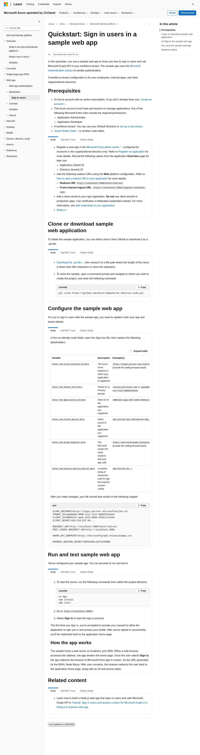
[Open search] (193, 4)
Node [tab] (53, 139)
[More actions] (149, 24)
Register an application (132, 151)
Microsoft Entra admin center (102, 147)
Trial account (187, 13)
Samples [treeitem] (13, 62)
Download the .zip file (69, 262)
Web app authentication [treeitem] (21, 86)
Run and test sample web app (176, 45)
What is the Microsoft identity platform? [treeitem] (23, 49)
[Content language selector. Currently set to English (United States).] (19, 749)
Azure (52, 24)
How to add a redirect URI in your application (82, 178)
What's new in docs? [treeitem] (19, 56)
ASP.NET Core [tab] (67, 139)
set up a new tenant (131, 126)
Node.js (61, 210)
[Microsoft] (6, 4)
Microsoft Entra (77, 24)
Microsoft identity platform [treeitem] (19, 35)
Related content (169, 49)
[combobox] (22, 28)
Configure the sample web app (176, 41)
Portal (172, 13)
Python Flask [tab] (86, 139)
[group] (100, 423)
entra (62, 24)
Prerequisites (168, 30)
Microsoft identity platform (103, 24)
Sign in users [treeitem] (19, 97)
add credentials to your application (95, 205)
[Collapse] (39, 21)
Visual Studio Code (65, 131)
